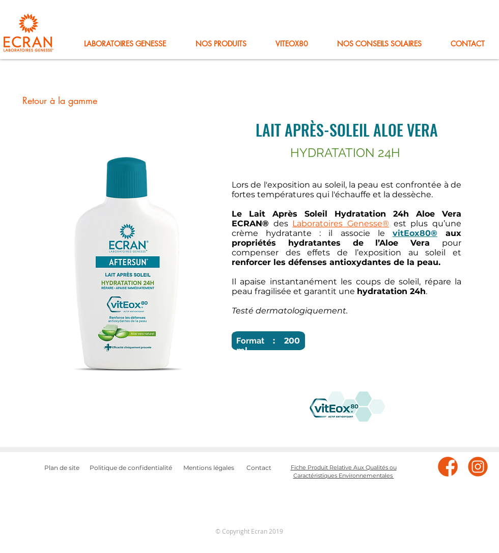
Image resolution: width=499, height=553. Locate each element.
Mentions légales (208, 467)
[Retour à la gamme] (59, 101)
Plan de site (61, 467)
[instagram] (478, 467)
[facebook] (448, 467)
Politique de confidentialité (131, 467)
